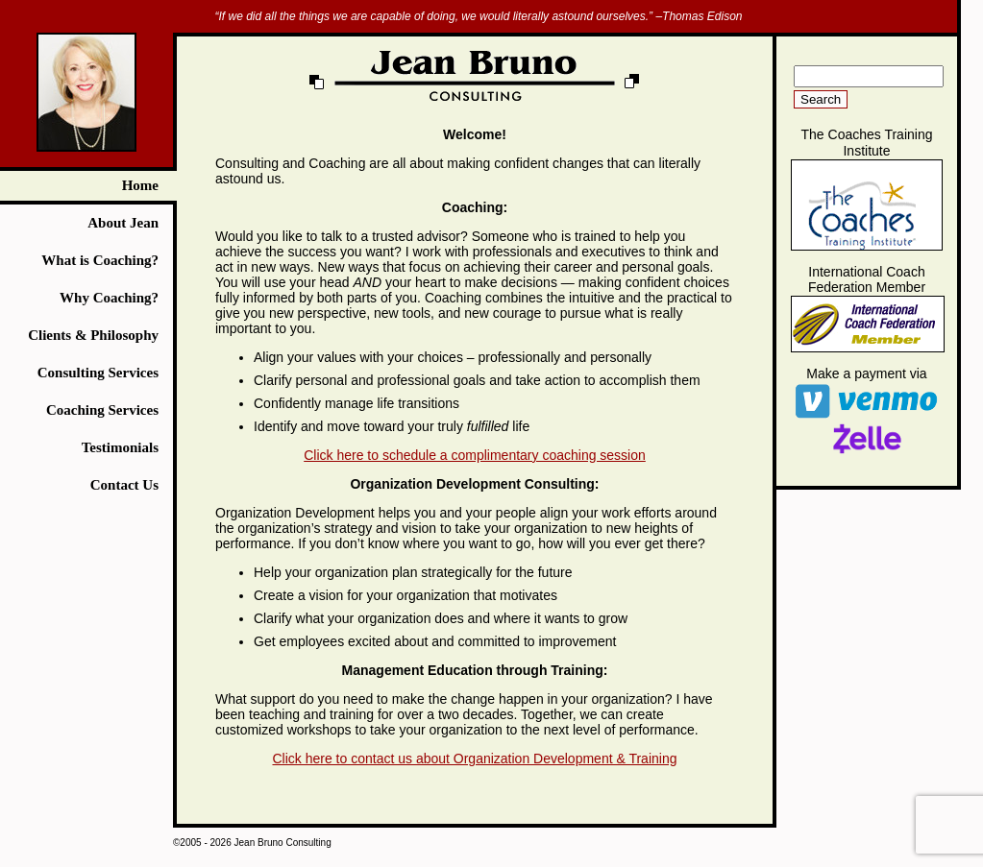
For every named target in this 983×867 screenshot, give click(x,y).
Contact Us (124, 485)
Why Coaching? (109, 297)
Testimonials (120, 447)
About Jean (123, 222)
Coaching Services (102, 410)
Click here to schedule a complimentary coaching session (475, 455)
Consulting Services (98, 372)
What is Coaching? (100, 260)
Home (140, 185)
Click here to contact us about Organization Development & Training (474, 758)
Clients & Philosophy (93, 335)
